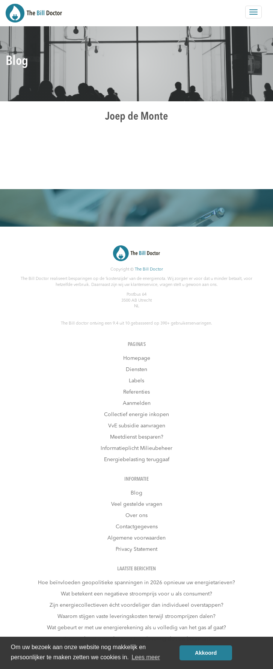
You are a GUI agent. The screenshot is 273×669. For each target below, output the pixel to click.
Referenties (136, 392)
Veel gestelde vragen (136, 504)
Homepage (136, 358)
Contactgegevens (137, 526)
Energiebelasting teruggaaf (136, 459)
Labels (136, 380)
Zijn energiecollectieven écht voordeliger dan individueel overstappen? (136, 605)
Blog (136, 493)
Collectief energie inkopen (136, 414)
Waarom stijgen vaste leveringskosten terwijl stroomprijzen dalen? (136, 616)
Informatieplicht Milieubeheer (136, 448)
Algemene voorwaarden (136, 538)
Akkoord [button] (206, 653)
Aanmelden (137, 403)
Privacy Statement (136, 549)
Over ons (136, 515)
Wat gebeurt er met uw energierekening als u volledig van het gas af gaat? (136, 627)
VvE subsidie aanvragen (136, 425)
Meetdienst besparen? (136, 437)
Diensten (136, 369)
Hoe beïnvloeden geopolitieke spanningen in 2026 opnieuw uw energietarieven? (136, 582)
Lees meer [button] (145, 657)
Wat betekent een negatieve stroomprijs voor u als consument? (136, 594)
